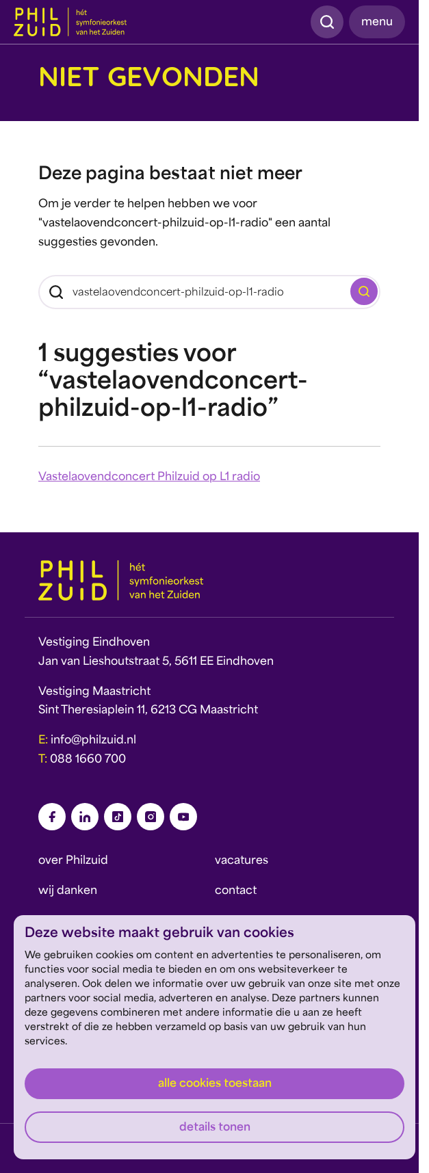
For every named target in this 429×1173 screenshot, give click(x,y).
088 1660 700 (88, 759)
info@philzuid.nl (93, 740)
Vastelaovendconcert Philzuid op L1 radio (149, 477)
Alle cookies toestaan (215, 1084)
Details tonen (214, 1127)
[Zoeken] (209, 292)
